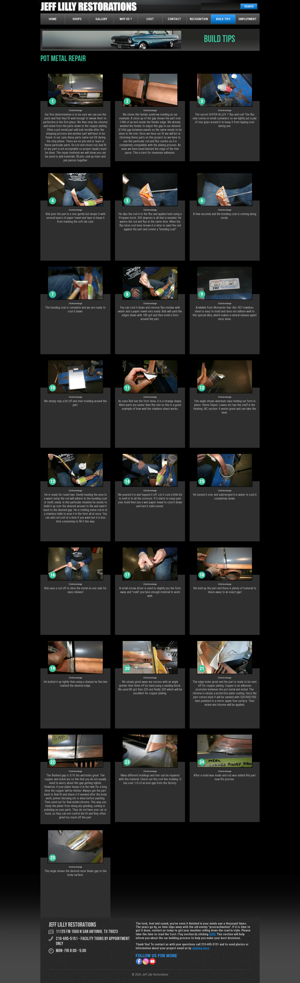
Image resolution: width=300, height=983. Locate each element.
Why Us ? (126, 19)
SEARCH (249, 6)
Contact (174, 19)
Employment (248, 19)
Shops (77, 19)
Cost (150, 19)
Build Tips (223, 19)
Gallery (101, 19)
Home (52, 19)
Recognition (199, 19)
